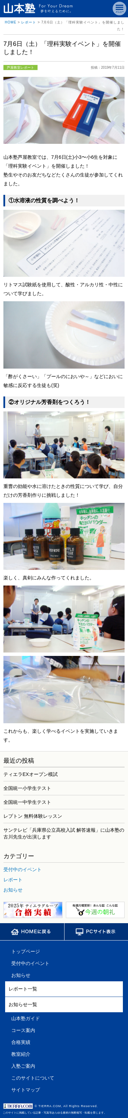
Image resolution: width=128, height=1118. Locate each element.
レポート (28, 22)
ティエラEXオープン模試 (30, 774)
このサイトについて (32, 1078)
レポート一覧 (23, 989)
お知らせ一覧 (23, 1004)
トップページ (25, 951)
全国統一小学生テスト (27, 788)
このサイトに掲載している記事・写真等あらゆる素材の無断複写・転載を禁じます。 (64, 1108)
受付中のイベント (22, 869)
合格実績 (20, 1042)
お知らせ (13, 890)
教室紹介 (20, 1054)
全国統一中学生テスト (27, 802)
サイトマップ (25, 1089)
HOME (10, 22)
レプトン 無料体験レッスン (32, 816)
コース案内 (23, 1030)
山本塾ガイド (25, 1018)
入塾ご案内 (23, 1066)
